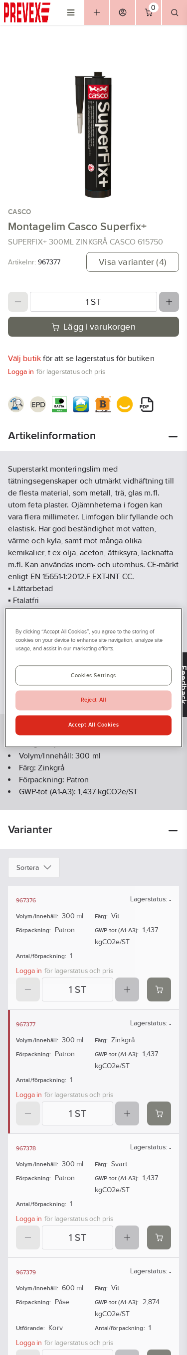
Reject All (94, 700)
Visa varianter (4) (133, 262)
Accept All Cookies (93, 725)
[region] (93, 677)
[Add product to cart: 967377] (159, 1113)
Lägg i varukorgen (93, 327)
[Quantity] (93, 302)
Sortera (33, 867)
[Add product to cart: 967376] (159, 989)
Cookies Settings (93, 675)
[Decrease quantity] (18, 302)
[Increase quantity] (169, 302)
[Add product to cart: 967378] (159, 1237)
